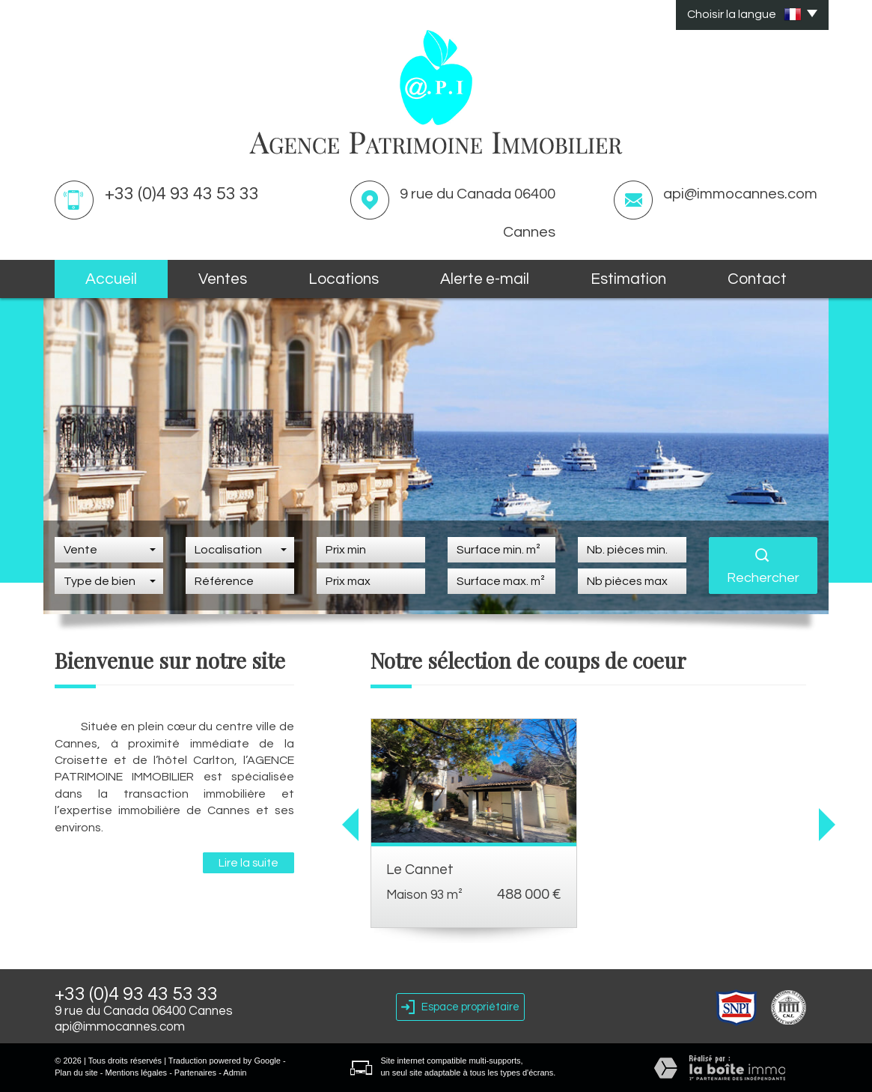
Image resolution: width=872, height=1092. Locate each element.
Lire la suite (248, 863)
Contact (757, 279)
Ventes (222, 279)
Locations (343, 279)
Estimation (628, 279)
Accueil (111, 279)
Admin (234, 1072)
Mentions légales (137, 1072)
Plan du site (76, 1072)
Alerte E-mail (484, 279)
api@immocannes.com (740, 193)
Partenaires (195, 1072)
